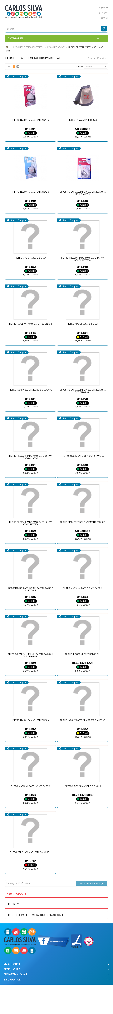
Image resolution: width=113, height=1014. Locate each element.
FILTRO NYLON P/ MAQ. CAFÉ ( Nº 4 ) (30, 119)
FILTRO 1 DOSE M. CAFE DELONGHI (82, 654)
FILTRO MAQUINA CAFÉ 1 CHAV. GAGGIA (30, 786)
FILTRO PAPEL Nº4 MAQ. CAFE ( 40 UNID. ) (30, 852)
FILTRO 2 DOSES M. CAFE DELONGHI (82, 786)
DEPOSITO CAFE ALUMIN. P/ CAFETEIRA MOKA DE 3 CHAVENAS (82, 390)
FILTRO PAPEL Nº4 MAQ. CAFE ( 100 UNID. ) (30, 323)
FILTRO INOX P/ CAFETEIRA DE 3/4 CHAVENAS (82, 720)
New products (16, 893)
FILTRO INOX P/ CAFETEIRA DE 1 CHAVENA (83, 455)
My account (12, 964)
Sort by (79, 66)
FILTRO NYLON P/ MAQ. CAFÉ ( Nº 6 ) (30, 720)
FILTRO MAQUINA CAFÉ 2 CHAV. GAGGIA (82, 588)
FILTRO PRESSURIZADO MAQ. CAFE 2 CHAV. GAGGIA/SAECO (30, 456)
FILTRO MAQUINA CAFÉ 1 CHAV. (82, 323)
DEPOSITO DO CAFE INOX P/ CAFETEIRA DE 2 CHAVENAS (30, 589)
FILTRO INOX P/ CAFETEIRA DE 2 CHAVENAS (30, 389)
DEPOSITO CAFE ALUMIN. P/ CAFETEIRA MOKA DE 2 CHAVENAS (30, 655)
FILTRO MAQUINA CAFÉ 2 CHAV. (30, 257)
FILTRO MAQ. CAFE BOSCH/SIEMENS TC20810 (82, 522)
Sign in (105, 12)
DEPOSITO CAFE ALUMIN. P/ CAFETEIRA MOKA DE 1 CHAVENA (82, 192)
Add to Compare (18, 76)
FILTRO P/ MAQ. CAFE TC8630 (82, 119)
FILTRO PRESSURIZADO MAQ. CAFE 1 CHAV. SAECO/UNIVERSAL (30, 523)
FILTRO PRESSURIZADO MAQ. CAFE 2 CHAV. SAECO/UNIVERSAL (82, 258)
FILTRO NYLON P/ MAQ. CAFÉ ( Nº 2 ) (30, 191)
